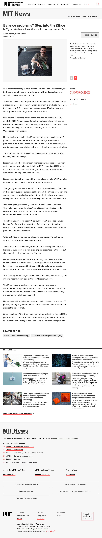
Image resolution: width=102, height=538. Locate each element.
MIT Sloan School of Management (19, 456)
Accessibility (27, 531)
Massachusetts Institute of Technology (31, 524)
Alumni (19, 518)
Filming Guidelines (42, 475)
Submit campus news (26, 491)
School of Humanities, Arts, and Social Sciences (24, 453)
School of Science (13, 459)
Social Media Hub (39, 531)
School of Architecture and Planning (20, 447)
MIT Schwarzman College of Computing (21, 462)
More (86, 4)
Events (27, 529)
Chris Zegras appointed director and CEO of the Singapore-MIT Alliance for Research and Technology (36, 397)
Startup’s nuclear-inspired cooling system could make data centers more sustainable (85, 357)
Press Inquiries (9, 475)
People (33, 529)
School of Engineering (14, 450)
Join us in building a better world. (87, 516)
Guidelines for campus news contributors (75, 491)
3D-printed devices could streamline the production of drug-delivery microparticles (83, 396)
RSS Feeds (70, 475)
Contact (46, 529)
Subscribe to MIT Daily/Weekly (27, 484)
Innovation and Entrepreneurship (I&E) (47, 336)
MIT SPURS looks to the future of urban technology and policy (85, 375)
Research (41, 4)
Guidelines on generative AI (27, 498)
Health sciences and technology (16, 336)
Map (22, 529)
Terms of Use (71, 470)
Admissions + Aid (63, 4)
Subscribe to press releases (75, 484)
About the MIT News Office (14, 470)
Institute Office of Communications (64, 438)
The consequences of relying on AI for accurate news (35, 375)
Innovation (51, 4)
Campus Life (76, 4)
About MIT (40, 518)
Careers (39, 529)
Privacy (19, 531)
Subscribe (75, 16)
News (59, 516)
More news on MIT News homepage (17, 414)
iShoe (75, 104)
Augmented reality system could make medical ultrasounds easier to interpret (36, 357)
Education (32, 4)
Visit (18, 529)
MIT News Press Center (44, 470)
